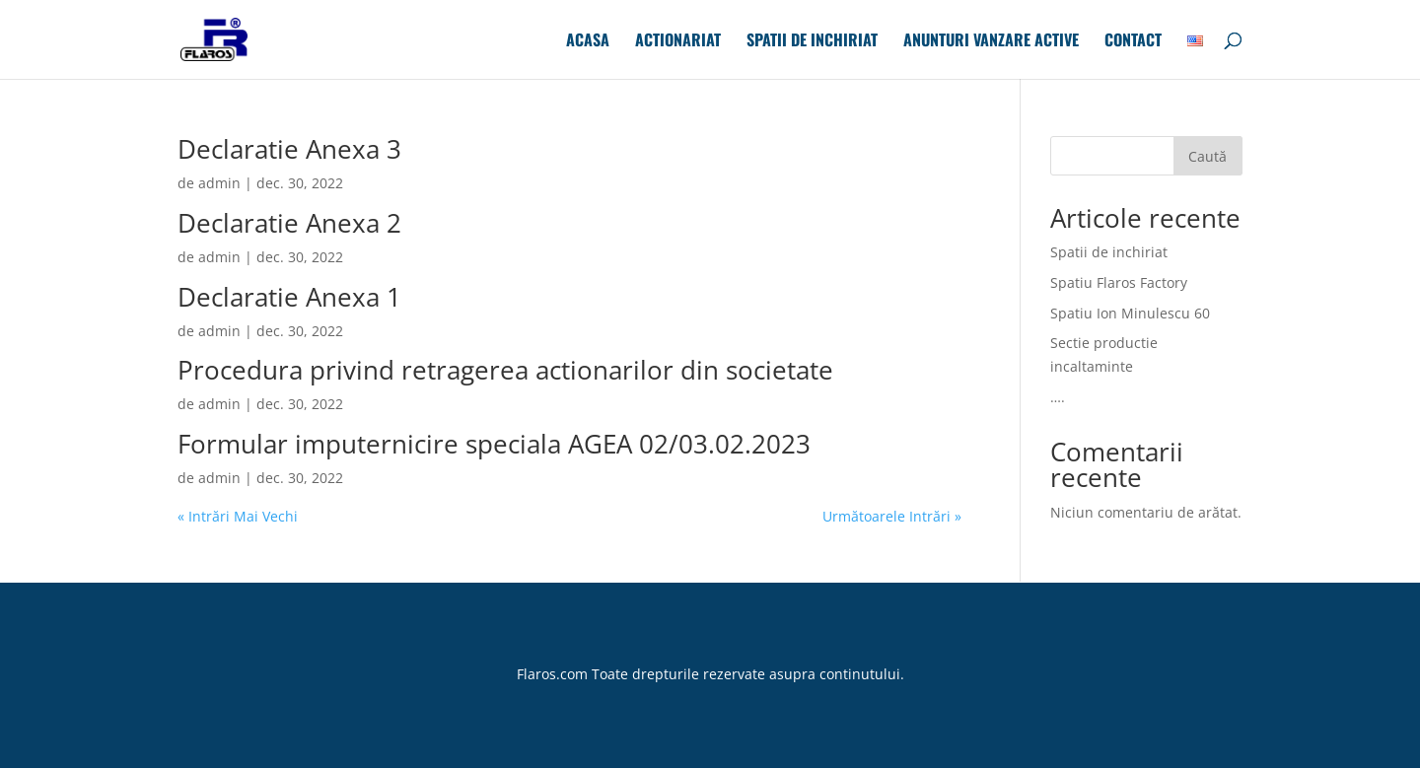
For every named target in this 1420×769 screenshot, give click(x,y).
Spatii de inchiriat (812, 42)
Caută (1207, 156)
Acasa (587, 42)
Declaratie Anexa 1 (289, 297)
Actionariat (678, 42)
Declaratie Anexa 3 (289, 149)
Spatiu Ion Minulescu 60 (1130, 313)
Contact (1133, 42)
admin (219, 183)
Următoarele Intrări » (891, 516)
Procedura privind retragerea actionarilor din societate (505, 369)
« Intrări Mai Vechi (238, 516)
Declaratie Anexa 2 (289, 223)
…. (1057, 396)
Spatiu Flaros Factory (1118, 282)
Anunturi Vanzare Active (991, 42)
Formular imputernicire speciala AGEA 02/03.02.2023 (494, 443)
